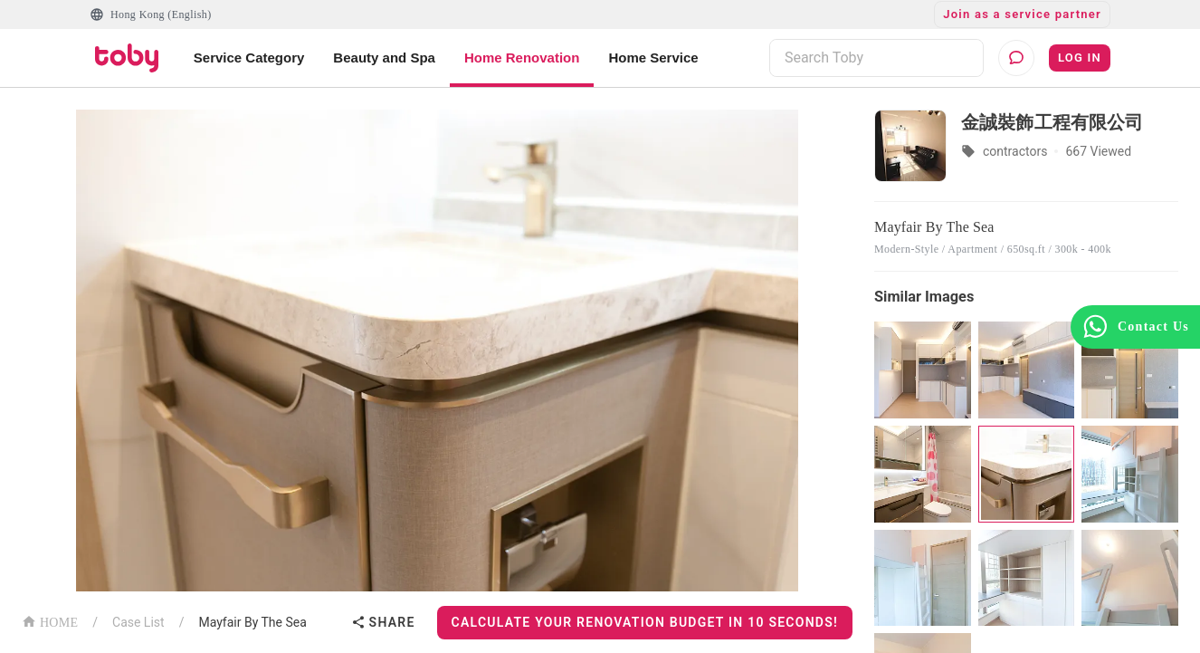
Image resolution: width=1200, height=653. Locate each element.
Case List (138, 622)
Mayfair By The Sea (252, 622)
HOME (50, 620)
